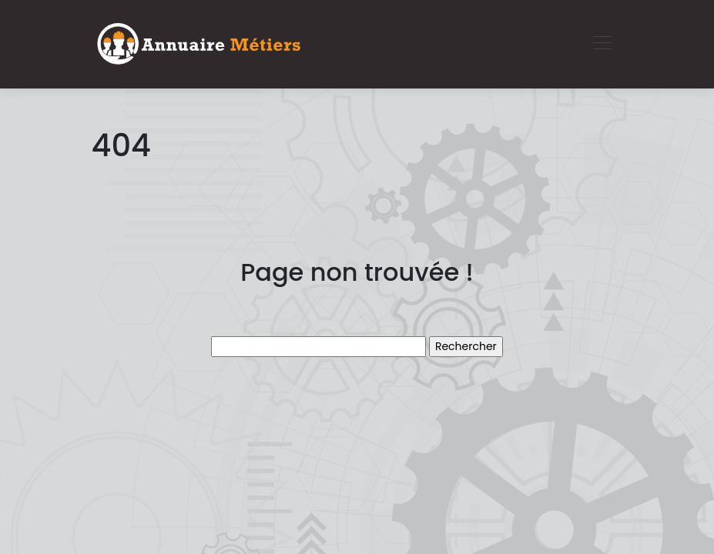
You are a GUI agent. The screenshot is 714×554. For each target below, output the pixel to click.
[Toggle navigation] (601, 44)
